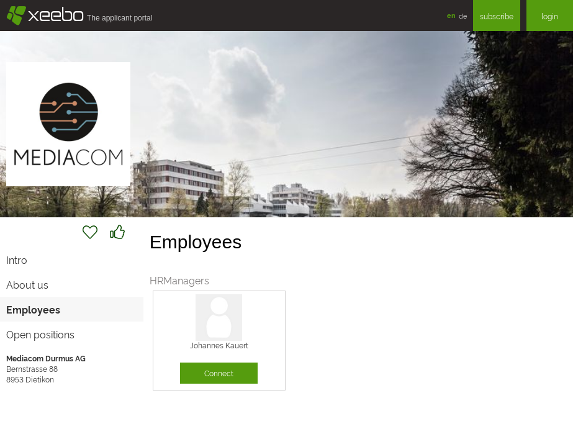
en (451, 15)
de (463, 15)
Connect (218, 373)
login (549, 16)
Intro (16, 259)
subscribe (496, 16)
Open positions (40, 334)
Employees (33, 309)
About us (27, 284)
